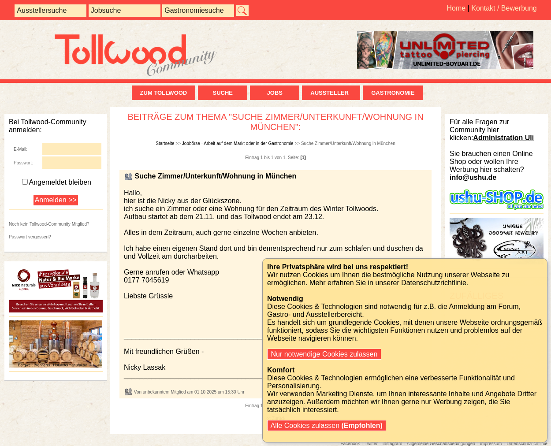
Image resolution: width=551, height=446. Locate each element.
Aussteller (331, 92)
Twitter (371, 443)
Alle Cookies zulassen (326, 425)
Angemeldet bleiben (56, 182)
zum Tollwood (163, 92)
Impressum (491, 443)
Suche (222, 92)
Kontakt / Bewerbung (504, 8)
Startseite (165, 143)
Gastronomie (392, 92)
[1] (302, 157)
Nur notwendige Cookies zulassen (324, 354)
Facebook (350, 443)
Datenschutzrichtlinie (526, 443)
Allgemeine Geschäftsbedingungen (441, 443)
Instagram (392, 443)
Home (456, 8)
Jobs (275, 92)
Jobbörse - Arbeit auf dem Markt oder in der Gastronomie (238, 143)
